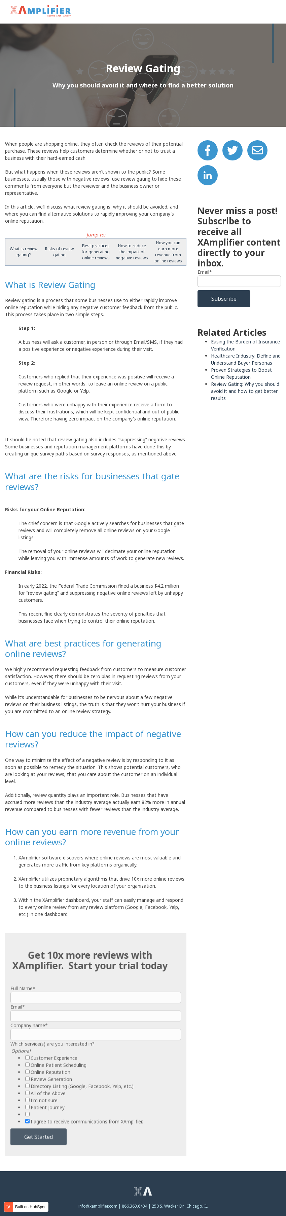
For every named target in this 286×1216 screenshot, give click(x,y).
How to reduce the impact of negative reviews (132, 252)
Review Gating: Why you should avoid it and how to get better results (245, 391)
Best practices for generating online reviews (96, 252)
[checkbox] (95, 1110)
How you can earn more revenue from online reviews (168, 252)
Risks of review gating (59, 252)
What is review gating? (23, 252)
